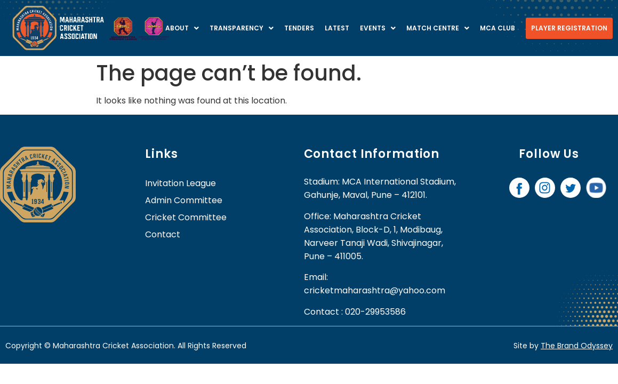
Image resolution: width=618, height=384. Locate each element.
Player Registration (569, 28)
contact (162, 234)
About (182, 28)
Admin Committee (183, 200)
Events (378, 28)
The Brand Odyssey (577, 345)
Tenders (299, 28)
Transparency (242, 28)
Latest (337, 28)
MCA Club (497, 28)
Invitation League (180, 183)
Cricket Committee (186, 217)
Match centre (437, 28)
